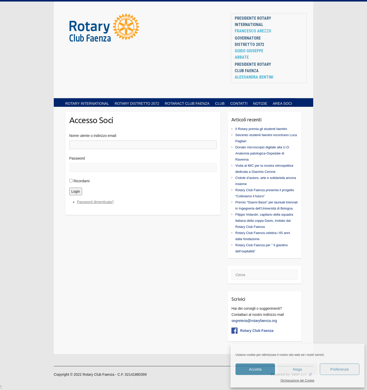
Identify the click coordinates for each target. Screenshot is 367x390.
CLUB (220, 103)
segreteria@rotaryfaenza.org (254, 321)
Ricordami (82, 181)
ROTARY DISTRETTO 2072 (137, 103)
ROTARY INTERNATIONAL (87, 103)
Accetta (255, 369)
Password (77, 158)
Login (75, 191)
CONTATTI (238, 103)
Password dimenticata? (95, 202)
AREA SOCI (282, 103)
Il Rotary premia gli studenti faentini (261, 129)
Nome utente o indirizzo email (92, 136)
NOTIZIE (260, 103)
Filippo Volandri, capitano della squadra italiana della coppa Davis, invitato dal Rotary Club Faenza (264, 221)
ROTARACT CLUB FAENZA (187, 103)
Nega (297, 369)
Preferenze (339, 369)
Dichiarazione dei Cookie (297, 380)
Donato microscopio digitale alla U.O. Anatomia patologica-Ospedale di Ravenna (262, 153)
